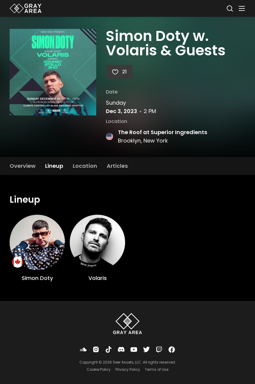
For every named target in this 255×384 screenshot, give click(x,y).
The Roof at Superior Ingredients (162, 132)
